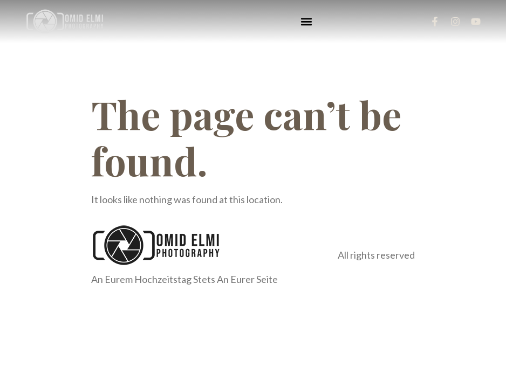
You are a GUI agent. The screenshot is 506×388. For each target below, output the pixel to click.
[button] (306, 22)
